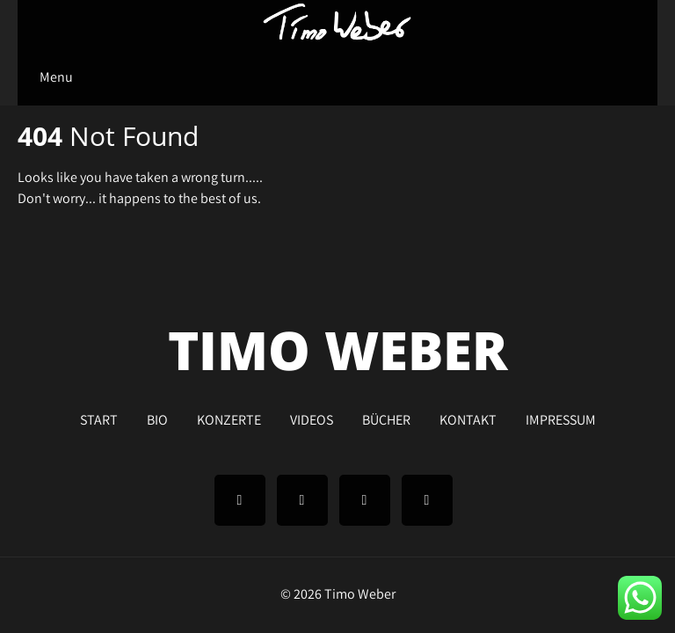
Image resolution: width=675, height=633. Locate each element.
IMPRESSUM (561, 418)
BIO (157, 418)
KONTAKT (468, 418)
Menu (56, 77)
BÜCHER (386, 418)
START (99, 418)
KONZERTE (229, 418)
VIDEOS (311, 418)
